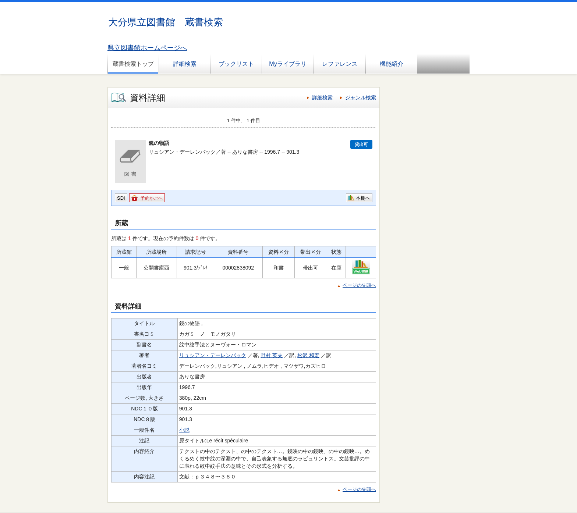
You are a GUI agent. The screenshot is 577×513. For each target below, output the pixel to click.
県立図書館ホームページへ (147, 47)
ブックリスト (236, 64)
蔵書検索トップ (133, 64)
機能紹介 (391, 64)
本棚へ (363, 198)
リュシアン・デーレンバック (212, 355)
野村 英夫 (272, 355)
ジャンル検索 (360, 97)
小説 (184, 430)
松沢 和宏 (308, 355)
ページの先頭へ (359, 285)
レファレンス (339, 64)
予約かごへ (152, 198)
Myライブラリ (287, 64)
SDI (121, 198)
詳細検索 (185, 64)
